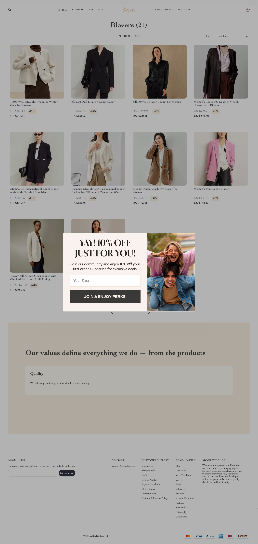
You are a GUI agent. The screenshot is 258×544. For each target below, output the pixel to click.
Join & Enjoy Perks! (105, 296)
